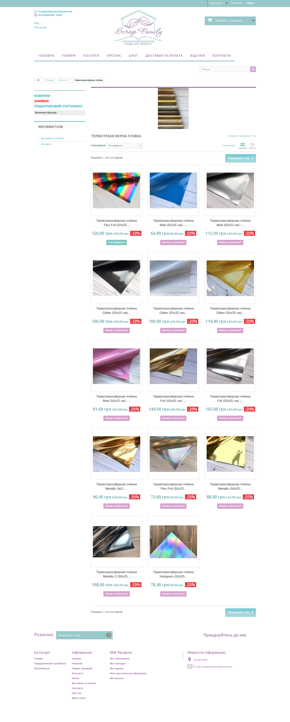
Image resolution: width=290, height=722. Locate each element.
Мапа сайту (79, 698)
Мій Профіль (121, 652)
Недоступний (49, 127)
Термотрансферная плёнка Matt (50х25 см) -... (173, 223)
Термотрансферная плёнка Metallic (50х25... (230, 486)
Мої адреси (117, 668)
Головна (46, 55)
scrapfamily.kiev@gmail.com (216, 666)
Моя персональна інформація (128, 673)
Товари (68, 55)
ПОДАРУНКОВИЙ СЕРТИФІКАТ (58, 106)
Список (252, 145)
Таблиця (242, 145)
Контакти (236, 3)
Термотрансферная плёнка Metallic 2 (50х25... (116, 574)
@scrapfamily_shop (50, 14)
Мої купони (116, 678)
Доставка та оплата (164, 55)
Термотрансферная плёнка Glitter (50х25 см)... (116, 311)
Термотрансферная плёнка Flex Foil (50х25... (116, 223)
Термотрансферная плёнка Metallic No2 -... (116, 486)
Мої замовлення (119, 658)
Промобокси (41, 668)
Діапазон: (40, 145)
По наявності (48, 132)
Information (50, 165)
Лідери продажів (82, 668)
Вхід (36, 23)
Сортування (98, 145)
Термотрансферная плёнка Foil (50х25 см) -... (173, 399)
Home (75, 678)
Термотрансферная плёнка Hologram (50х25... (173, 574)
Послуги (91, 55)
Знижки (76, 658)
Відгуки (197, 55)
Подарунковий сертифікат (50, 663)
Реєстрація (40, 27)
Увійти (250, 3)
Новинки (77, 663)
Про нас (114, 55)
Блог (133, 55)
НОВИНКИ (42, 96)
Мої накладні (118, 663)
